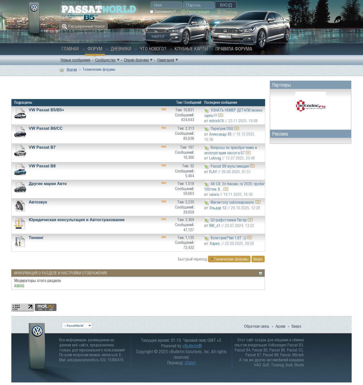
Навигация (165, 59)
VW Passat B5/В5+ (46, 110)
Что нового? (153, 49)
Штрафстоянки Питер (229, 220)
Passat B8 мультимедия (230, 166)
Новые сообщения (75, 59)
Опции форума (136, 59)
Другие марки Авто (48, 184)
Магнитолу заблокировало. (233, 202)
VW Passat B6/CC (46, 128)
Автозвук (38, 202)
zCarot (190, 362)
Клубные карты (191, 49)
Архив (280, 326)
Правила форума (234, 49)
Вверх (258, 259)
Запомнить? (162, 11)
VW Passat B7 (42, 147)
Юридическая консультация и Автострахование (77, 220)
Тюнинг (36, 238)
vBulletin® (192, 345)
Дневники (121, 49)
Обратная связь (256, 326)
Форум (94, 49)
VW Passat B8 (42, 166)
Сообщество (105, 59)
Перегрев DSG (222, 128)
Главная (70, 49)
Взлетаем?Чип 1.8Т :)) (228, 237)
